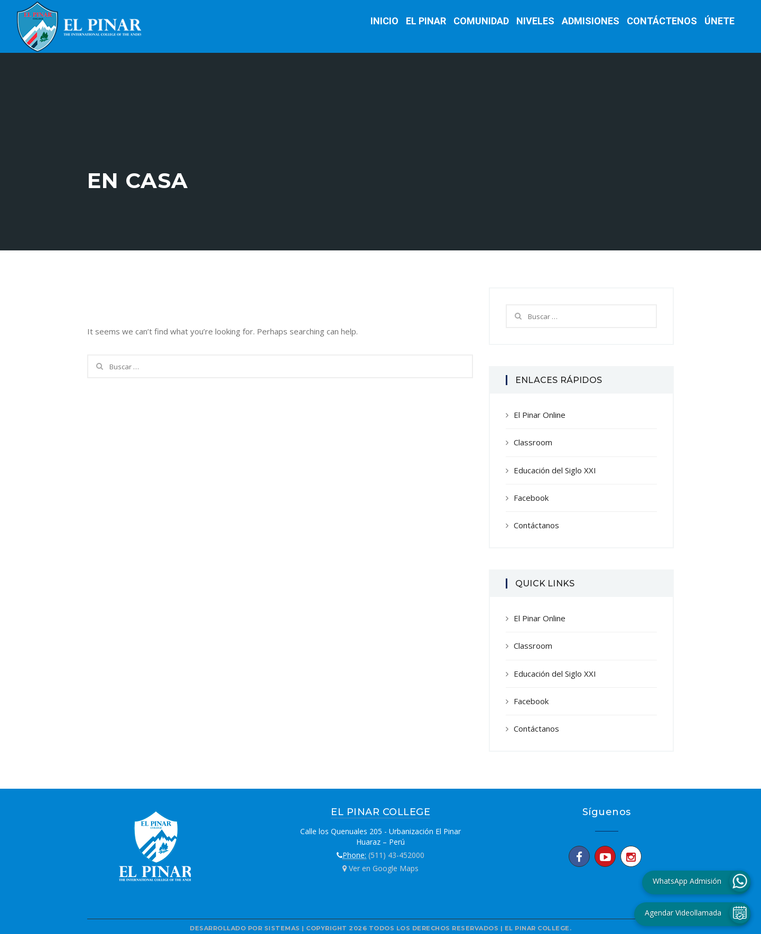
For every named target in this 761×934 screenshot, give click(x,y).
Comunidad (481, 20)
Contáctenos (662, 20)
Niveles (535, 20)
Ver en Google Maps (380, 868)
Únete (719, 20)
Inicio (384, 20)
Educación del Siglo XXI (555, 470)
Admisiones (590, 20)
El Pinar (426, 20)
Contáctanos (536, 525)
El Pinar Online (539, 414)
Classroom (533, 442)
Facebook (531, 497)
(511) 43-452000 (396, 855)
